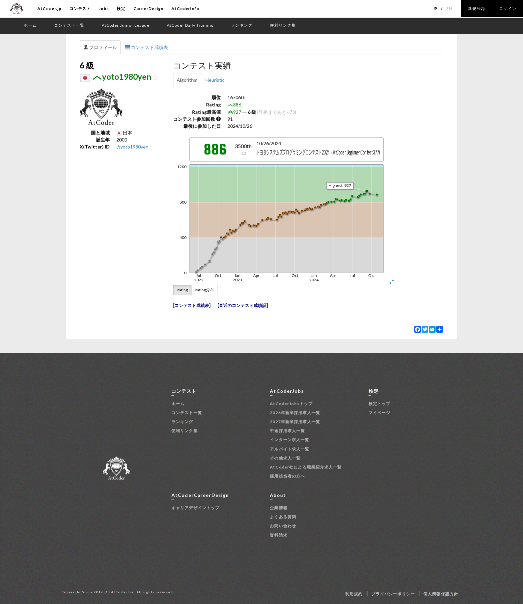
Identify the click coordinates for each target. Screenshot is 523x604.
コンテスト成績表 (146, 47)
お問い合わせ (283, 525)
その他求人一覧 (285, 458)
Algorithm (187, 80)
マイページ (380, 412)
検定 (121, 8)
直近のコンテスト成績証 (243, 305)
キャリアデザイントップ (195, 507)
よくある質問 (283, 516)
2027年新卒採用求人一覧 (295, 421)
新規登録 (476, 8)
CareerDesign (148, 8)
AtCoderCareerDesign (200, 495)
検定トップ (380, 403)
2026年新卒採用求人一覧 (295, 412)
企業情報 (278, 507)
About (278, 495)
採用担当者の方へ (287, 476)
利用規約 (354, 593)
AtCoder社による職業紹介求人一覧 (306, 467)
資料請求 (278, 535)
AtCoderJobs (287, 391)
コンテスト (80, 8)
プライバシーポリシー (393, 593)
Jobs (104, 8)
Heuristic (214, 80)
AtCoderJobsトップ (291, 403)
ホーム (177, 403)
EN (449, 8)
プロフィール (100, 47)
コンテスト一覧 (186, 412)
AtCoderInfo (185, 8)
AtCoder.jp (49, 8)
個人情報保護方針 (440, 593)
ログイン (507, 8)
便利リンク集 (184, 430)
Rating (182, 289)
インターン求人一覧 (289, 439)
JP (435, 8)
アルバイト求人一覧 (289, 448)
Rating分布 (204, 289)
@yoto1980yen (132, 146)
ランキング (182, 421)
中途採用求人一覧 (287, 430)
